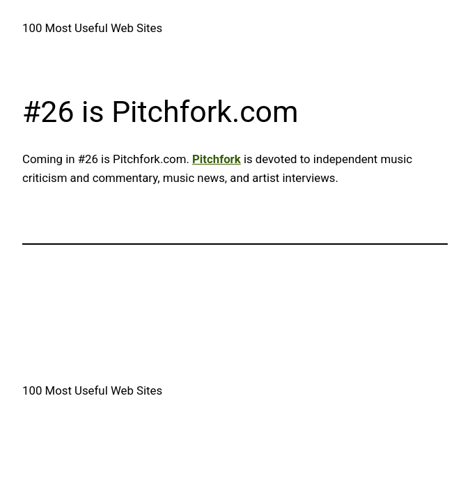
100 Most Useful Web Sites (92, 28)
